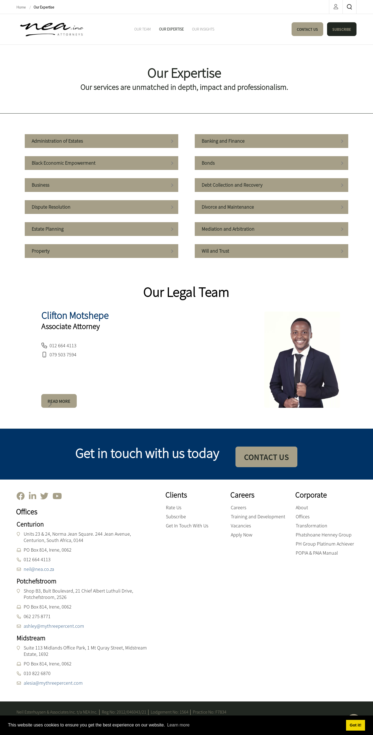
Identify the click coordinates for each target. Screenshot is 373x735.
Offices (302, 516)
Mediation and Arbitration (271, 229)
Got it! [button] (355, 725)
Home (22, 7)
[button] (49, 404)
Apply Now (241, 535)
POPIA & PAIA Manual (317, 553)
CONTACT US (307, 29)
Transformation (311, 525)
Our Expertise (44, 7)
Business (101, 185)
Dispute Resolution (101, 207)
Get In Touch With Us (187, 525)
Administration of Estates (101, 141)
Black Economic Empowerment (101, 163)
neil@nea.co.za (39, 569)
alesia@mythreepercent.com (53, 683)
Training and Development (258, 516)
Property (101, 251)
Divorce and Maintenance (271, 207)
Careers (238, 507)
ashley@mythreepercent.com (54, 626)
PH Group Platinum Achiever (325, 544)
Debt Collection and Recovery (271, 185)
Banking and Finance (271, 141)
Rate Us (173, 507)
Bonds (271, 163)
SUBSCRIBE (341, 29)
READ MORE (59, 401)
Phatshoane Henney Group (324, 535)
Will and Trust (271, 251)
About (302, 507)
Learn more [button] (178, 725)
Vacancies (241, 525)
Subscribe (176, 516)
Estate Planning (101, 229)
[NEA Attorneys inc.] (51, 29)
